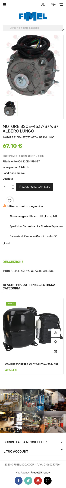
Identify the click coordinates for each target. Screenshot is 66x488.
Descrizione (13, 262)
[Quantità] (7, 187)
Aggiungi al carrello (34, 186)
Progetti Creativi (41, 472)
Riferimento (10, 161)
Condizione (9, 173)
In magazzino (10, 167)
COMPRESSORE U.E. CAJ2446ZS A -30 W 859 (31, 364)
